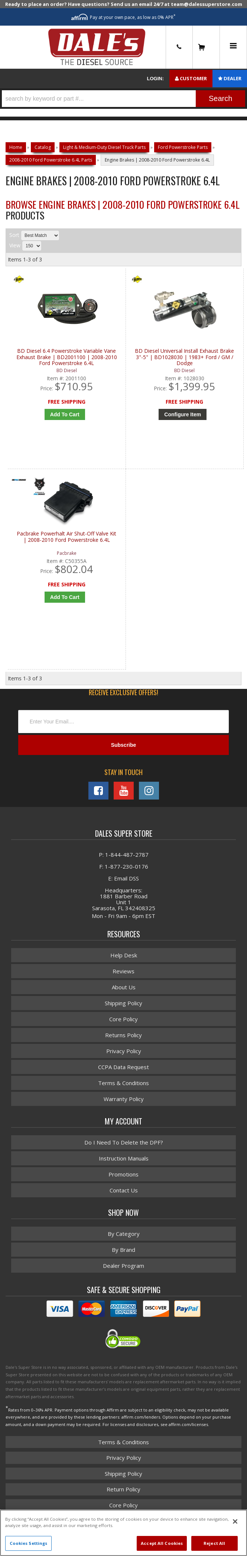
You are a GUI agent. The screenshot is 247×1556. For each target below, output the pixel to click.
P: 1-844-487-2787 (124, 854)
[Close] (235, 1521)
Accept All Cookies (162, 1543)
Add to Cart (64, 414)
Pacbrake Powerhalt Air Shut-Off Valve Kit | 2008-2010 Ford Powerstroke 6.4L (66, 537)
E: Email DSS (123, 878)
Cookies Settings (29, 1543)
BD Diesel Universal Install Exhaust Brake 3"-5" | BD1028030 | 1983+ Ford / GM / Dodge (184, 357)
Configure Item (182, 414)
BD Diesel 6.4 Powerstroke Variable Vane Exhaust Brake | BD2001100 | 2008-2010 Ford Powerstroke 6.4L (66, 357)
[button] (123, 98)
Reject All (214, 1543)
